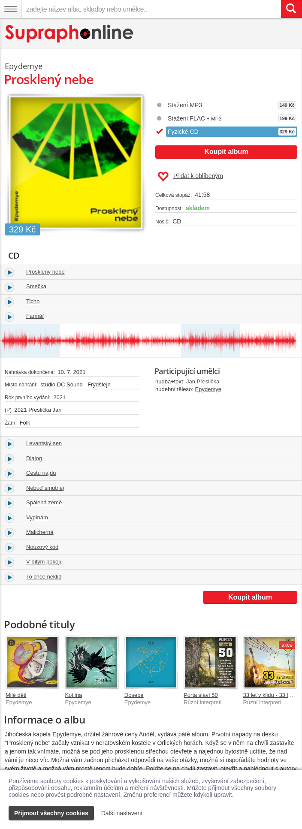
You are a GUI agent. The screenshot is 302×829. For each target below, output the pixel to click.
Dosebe (134, 695)
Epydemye (208, 389)
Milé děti (16, 695)
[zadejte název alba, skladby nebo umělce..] (151, 9)
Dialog (34, 458)
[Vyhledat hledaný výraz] (291, 9)
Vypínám (37, 517)
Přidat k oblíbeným (190, 177)
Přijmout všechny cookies (51, 813)
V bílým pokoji (43, 561)
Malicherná (40, 532)
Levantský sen (44, 443)
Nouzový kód (42, 547)
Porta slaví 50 (201, 695)
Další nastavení (122, 813)
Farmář (35, 316)
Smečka (36, 286)
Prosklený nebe (45, 271)
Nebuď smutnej (45, 488)
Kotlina (73, 695)
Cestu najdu (41, 473)
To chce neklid (43, 576)
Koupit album (226, 151)
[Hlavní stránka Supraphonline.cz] (69, 33)
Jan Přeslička (202, 381)
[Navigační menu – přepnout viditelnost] (10, 9)
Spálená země (44, 502)
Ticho (32, 301)
